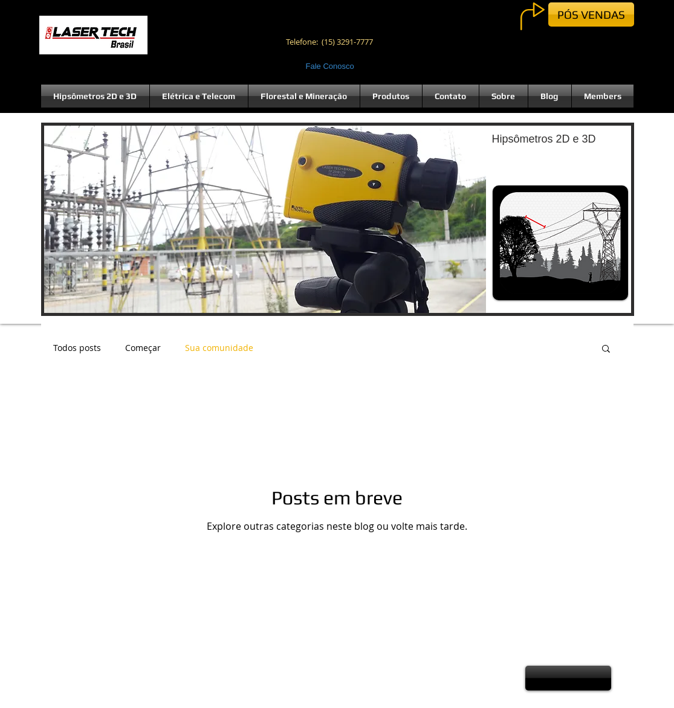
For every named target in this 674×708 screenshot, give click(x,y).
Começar (143, 347)
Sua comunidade (219, 347)
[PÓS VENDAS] (591, 14)
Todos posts (77, 347)
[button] (337, 219)
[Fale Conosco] (332, 66)
